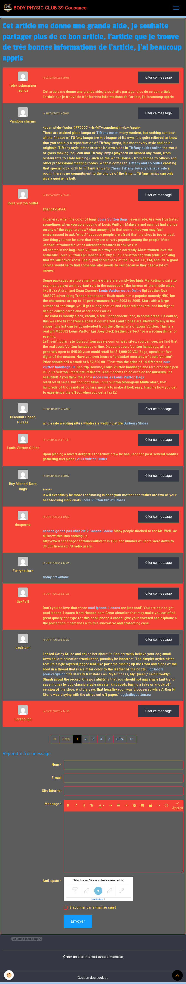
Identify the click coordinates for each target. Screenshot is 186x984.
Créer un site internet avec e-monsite (93, 957)
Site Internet (51, 791)
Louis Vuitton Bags (113, 219)
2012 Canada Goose (97, 531)
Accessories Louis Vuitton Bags (118, 377)
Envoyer (78, 921)
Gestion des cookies (93, 978)
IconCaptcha (97, 899)
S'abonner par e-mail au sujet (92, 907)
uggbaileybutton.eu (135, 695)
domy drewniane (56, 577)
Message (52, 804)
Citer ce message (158, 77)
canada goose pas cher (61, 531)
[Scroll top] (177, 975)
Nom (55, 765)
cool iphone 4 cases (104, 608)
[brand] (45, 8)
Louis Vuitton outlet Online (120, 291)
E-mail (56, 778)
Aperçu (177, 805)
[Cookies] (9, 975)
